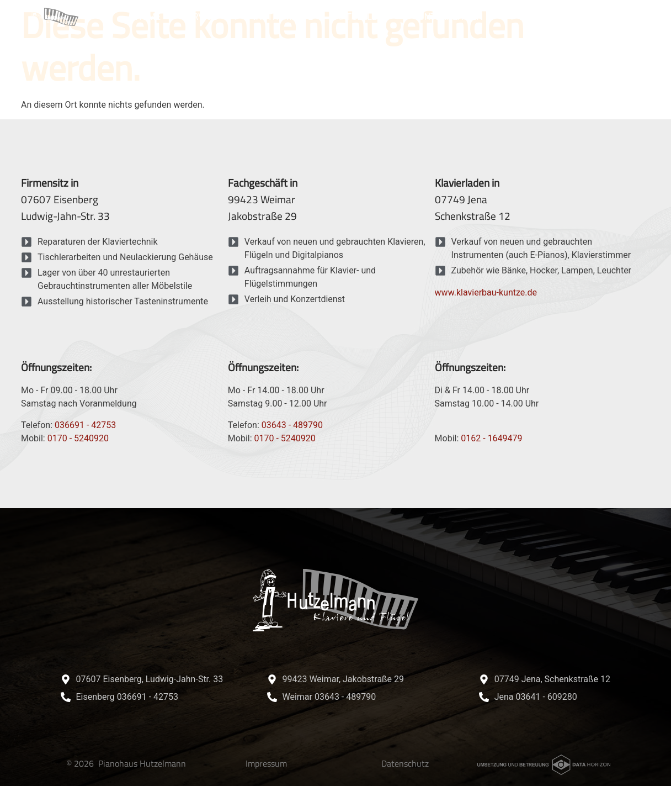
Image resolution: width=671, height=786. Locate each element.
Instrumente (283, 17)
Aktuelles (365, 17)
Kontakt (614, 17)
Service (207, 17)
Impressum (266, 763)
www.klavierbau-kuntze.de (486, 292)
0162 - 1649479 (491, 438)
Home (147, 17)
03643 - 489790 (292, 425)
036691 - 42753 (85, 425)
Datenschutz (405, 763)
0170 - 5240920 (78, 438)
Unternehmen (457, 17)
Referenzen (546, 17)
